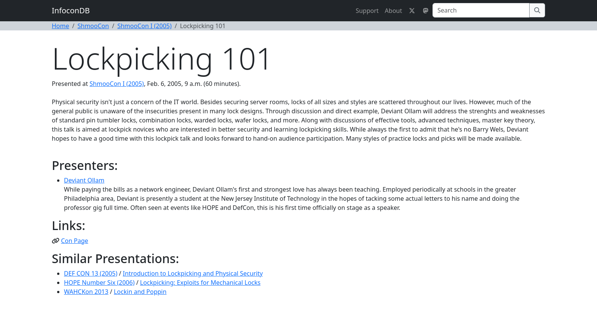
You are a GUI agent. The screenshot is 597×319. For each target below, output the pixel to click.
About (393, 10)
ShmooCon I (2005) (144, 26)
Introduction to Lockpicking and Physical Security (193, 273)
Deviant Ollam (84, 180)
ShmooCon (93, 26)
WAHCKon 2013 (86, 291)
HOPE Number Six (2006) (99, 282)
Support (367, 10)
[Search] (481, 10)
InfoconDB (71, 10)
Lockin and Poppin (140, 291)
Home (60, 26)
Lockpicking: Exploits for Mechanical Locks (200, 282)
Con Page (74, 240)
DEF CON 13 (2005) (90, 273)
